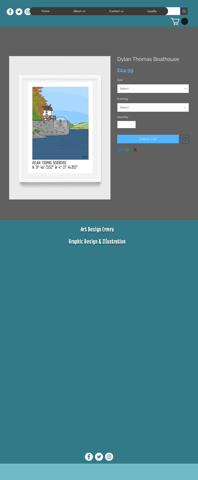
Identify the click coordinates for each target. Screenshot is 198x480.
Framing (123, 98)
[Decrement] (120, 124)
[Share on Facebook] (119, 149)
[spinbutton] (126, 124)
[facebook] (10, 11)
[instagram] (27, 11)
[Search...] (184, 11)
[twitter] (19, 11)
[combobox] (153, 88)
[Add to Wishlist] (184, 139)
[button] (179, 21)
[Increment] (132, 124)
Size (120, 80)
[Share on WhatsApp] (127, 149)
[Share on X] (135, 149)
